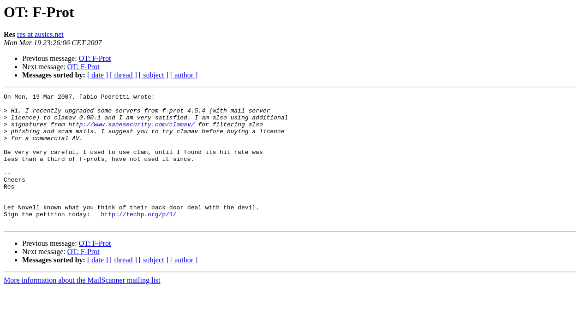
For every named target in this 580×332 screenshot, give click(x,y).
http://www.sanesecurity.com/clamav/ (131, 131)
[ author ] (184, 75)
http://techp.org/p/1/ (139, 239)
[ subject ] (153, 75)
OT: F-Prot (95, 58)
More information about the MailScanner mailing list (82, 306)
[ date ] (97, 75)
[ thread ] (123, 75)
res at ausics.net (40, 34)
